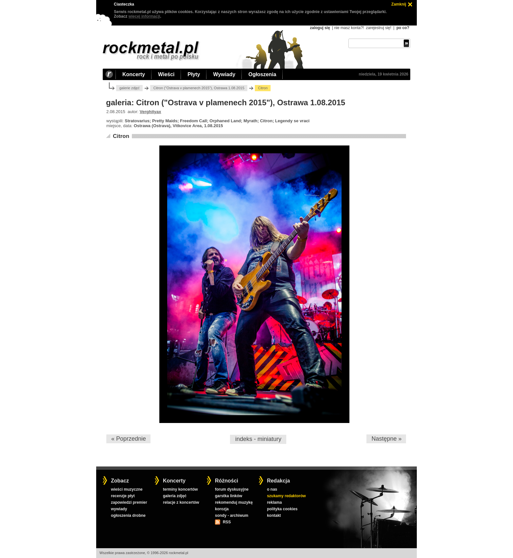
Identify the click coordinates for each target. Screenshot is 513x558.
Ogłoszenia (262, 74)
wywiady (119, 509)
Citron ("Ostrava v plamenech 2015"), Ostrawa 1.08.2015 (198, 88)
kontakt (274, 515)
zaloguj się (320, 27)
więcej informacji (144, 16)
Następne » (386, 438)
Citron (121, 136)
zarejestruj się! (378, 27)
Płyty (193, 74)
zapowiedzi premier (129, 502)
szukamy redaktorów (286, 496)
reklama (274, 502)
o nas (272, 489)
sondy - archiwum (231, 515)
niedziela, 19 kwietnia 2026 (383, 74)
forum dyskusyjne (232, 489)
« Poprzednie (128, 438)
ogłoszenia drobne (128, 515)
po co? (403, 27)
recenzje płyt (123, 496)
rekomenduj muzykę (234, 502)
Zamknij (398, 4)
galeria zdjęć (174, 496)
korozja (222, 509)
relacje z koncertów (181, 502)
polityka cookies (282, 509)
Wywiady (224, 74)
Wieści (166, 74)
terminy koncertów (180, 489)
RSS (227, 522)
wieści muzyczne (127, 489)
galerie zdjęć (129, 88)
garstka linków (228, 496)
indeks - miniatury (258, 439)
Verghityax (150, 111)
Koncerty (133, 74)
